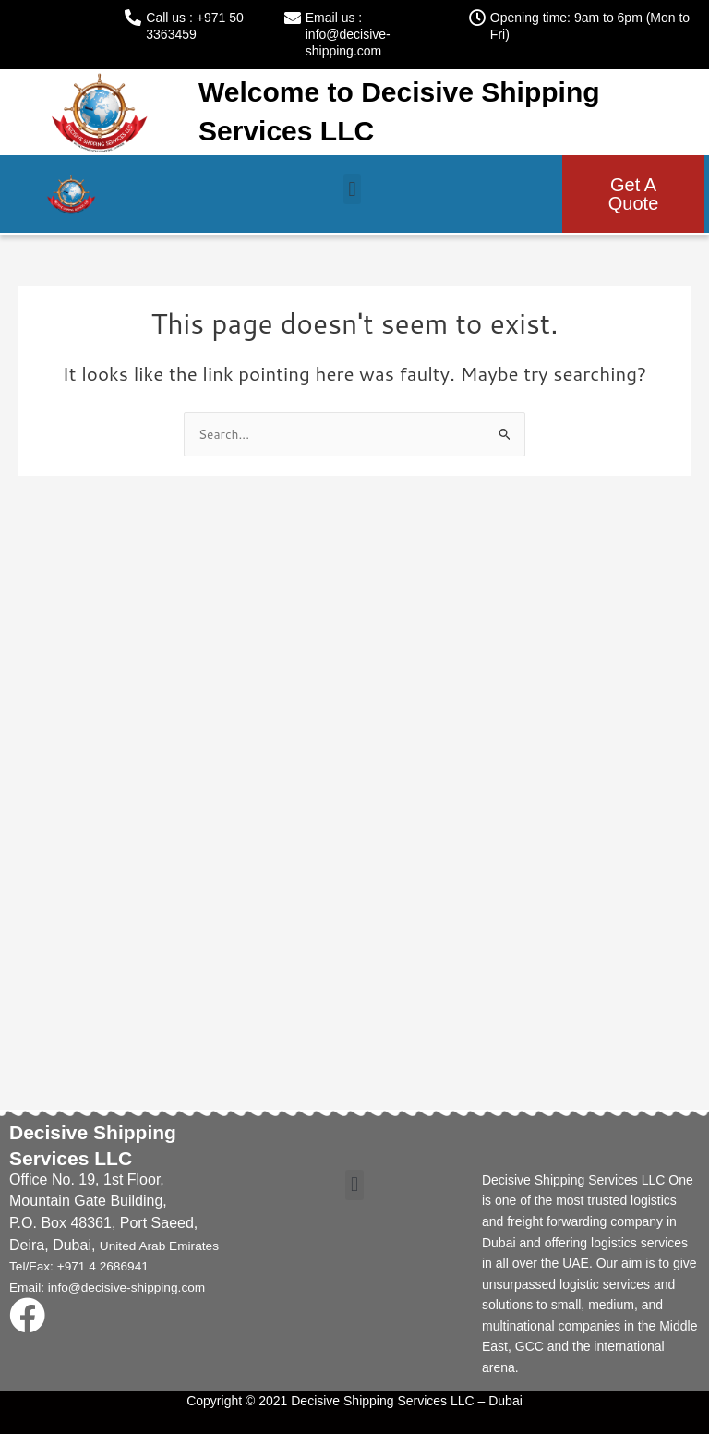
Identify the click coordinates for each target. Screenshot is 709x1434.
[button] (352, 189)
